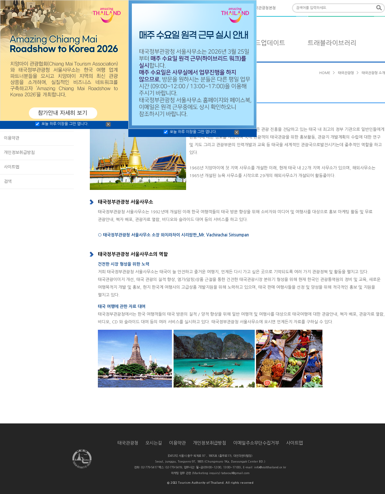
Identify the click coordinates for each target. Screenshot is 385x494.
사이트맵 (11, 167)
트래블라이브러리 (332, 43)
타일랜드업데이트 (260, 43)
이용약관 (11, 138)
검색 (8, 181)
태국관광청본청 (263, 8)
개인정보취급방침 (19, 152)
